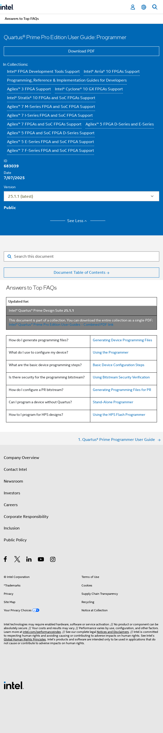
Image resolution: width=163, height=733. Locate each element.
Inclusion (12, 528)
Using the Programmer (110, 352)
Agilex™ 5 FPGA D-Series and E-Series (120, 124)
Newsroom (13, 481)
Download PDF (81, 51)
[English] (143, 7)
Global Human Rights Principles (25, 639)
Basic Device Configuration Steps (118, 365)
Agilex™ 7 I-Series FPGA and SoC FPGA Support (50, 115)
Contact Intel (15, 469)
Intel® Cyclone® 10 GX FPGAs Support (89, 89)
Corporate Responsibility (26, 516)
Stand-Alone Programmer (113, 402)
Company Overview (21, 457)
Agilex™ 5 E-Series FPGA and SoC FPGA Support (50, 141)
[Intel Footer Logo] (14, 685)
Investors (12, 493)
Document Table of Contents (79, 272)
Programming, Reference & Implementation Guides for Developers (67, 80)
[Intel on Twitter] (17, 560)
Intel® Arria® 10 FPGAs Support (112, 71)
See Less (78, 220)
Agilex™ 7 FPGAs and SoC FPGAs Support (44, 124)
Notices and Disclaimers (113, 632)
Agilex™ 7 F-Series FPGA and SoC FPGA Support (50, 150)
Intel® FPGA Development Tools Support (43, 71)
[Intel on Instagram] (53, 560)
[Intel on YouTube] (41, 560)
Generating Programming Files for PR (122, 389)
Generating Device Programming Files (122, 340)
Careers (11, 504)
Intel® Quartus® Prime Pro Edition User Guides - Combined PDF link (61, 324)
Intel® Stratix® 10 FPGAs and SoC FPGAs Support (51, 97)
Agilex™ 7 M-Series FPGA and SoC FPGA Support (51, 106)
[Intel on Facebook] (6, 560)
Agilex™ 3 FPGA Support (29, 89)
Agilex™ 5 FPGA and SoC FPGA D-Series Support (51, 133)
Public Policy (15, 540)
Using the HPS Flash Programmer (119, 414)
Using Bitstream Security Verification (121, 377)
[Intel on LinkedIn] (29, 560)
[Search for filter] (81, 256)
